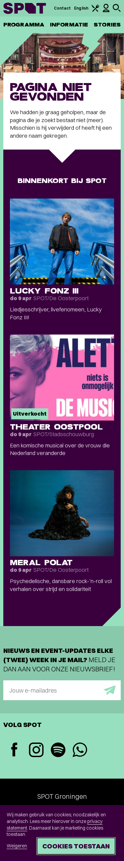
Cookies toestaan (76, 846)
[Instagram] (36, 750)
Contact (62, 8)
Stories (107, 24)
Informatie (69, 24)
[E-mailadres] (62, 690)
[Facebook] (14, 750)
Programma (23, 24)
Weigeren (17, 846)
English (81, 8)
